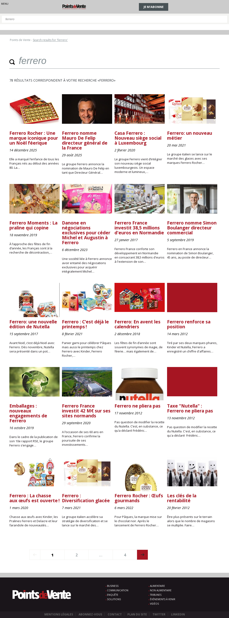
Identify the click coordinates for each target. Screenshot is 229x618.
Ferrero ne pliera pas (137, 406)
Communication (117, 590)
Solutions (114, 599)
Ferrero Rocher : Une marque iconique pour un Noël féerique (33, 138)
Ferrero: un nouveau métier (189, 135)
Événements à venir (162, 599)
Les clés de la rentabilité (181, 498)
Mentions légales (58, 614)
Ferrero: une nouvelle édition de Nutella (33, 324)
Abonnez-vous (90, 614)
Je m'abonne (154, 7)
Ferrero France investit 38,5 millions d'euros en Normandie (139, 228)
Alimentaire (157, 586)
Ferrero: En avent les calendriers (137, 324)
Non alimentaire (161, 590)
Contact (115, 614)
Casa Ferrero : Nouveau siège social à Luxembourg (137, 138)
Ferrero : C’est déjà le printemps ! (85, 324)
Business (112, 586)
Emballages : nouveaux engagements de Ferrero (28, 413)
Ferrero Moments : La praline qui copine (33, 225)
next (142, 555)
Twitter (159, 614)
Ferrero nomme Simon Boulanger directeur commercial (192, 228)
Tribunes (155, 594)
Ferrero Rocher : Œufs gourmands (138, 498)
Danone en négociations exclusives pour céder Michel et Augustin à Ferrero (86, 233)
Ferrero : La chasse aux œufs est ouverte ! (34, 498)
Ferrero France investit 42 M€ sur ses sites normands (86, 411)
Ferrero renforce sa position (188, 324)
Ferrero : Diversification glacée (86, 498)
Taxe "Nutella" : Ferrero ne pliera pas (190, 408)
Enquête (112, 594)
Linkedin (178, 614)
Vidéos (154, 603)
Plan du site (137, 614)
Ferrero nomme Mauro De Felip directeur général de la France (84, 140)
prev (34, 555)
